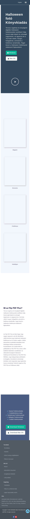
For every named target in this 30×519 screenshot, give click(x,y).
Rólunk (6, 466)
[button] (25, 2)
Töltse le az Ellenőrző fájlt (10, 488)
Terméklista (7, 448)
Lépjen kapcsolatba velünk (10, 492)
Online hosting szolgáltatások (11, 455)
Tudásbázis (7, 485)
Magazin (15, 150)
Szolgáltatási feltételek (9, 474)
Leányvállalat (7, 477)
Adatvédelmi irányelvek (10, 470)
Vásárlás (6, 451)
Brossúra (15, 188)
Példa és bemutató (8, 459)
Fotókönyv (15, 226)
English (20, 2)
